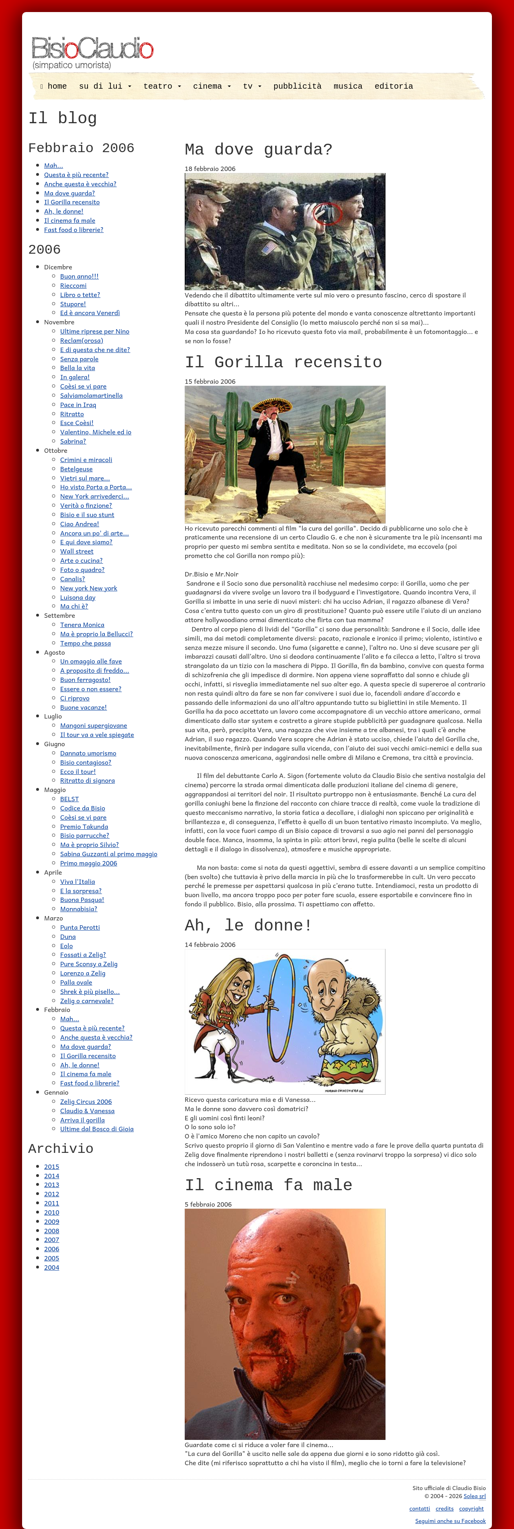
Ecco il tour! (78, 771)
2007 (51, 1239)
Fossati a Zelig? (83, 954)
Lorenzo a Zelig (83, 972)
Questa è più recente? (76, 174)
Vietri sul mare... (85, 477)
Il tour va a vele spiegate (97, 734)
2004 (51, 1267)
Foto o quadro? (82, 569)
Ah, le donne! (64, 211)
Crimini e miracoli (86, 459)
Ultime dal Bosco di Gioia (97, 1128)
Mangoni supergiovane (93, 725)
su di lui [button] (105, 86)
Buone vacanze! (83, 707)
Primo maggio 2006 (88, 862)
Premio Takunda (84, 826)
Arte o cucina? (81, 560)
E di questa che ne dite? (95, 349)
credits (445, 1508)
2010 (51, 1212)
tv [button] (252, 86)
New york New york (88, 587)
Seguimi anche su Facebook (450, 1520)
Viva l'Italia (77, 881)
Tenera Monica (82, 624)
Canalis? (72, 578)
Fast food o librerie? (74, 229)
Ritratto (72, 413)
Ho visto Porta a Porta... (96, 486)
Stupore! (73, 303)
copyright (471, 1508)
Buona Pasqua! (82, 899)
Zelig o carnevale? (87, 1000)
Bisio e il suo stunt (87, 514)
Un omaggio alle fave (91, 661)
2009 (51, 1221)
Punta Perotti (80, 927)
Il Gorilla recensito (72, 201)
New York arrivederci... (94, 496)
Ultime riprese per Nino (94, 331)
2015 (51, 1166)
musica (348, 86)
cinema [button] (212, 86)
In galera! (75, 376)
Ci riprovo (75, 697)
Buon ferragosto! (85, 679)
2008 (51, 1230)
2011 (51, 1202)
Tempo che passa (85, 642)
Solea (475, 1495)
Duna (68, 936)
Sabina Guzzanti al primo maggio (108, 853)
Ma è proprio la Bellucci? (96, 633)
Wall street (77, 551)
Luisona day (78, 597)
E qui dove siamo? (86, 541)
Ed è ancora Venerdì (90, 312)
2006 (51, 1248)
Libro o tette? (80, 294)
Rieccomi (73, 285)
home (54, 86)
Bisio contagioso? (86, 762)
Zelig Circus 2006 (86, 1101)
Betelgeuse (76, 468)
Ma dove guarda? (69, 192)
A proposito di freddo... (94, 670)
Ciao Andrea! (79, 523)
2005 (51, 1257)
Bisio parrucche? (85, 835)
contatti (420, 1508)
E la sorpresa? (81, 890)
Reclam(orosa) (81, 340)
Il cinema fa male (69, 220)
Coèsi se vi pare (83, 386)
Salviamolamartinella (91, 395)
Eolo (66, 945)
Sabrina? (73, 441)
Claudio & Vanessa (87, 1110)
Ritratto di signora (87, 780)
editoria (394, 86)
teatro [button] (162, 86)
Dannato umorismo (88, 752)
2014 (51, 1175)
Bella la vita (77, 367)
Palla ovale (76, 982)
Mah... (53, 165)
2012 (51, 1193)
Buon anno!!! (79, 276)
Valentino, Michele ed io (95, 431)
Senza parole (79, 358)
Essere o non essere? (91, 688)
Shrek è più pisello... (90, 991)
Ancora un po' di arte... (94, 532)
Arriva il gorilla (82, 1119)
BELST (69, 798)
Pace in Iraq (78, 404)
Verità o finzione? (86, 505)
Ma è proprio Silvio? (89, 844)
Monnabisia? (79, 908)
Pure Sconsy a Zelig (89, 963)
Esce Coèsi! (77, 422)
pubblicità (297, 86)
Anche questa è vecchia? (80, 183)
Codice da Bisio (82, 807)
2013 (51, 1184)
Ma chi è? (74, 606)
